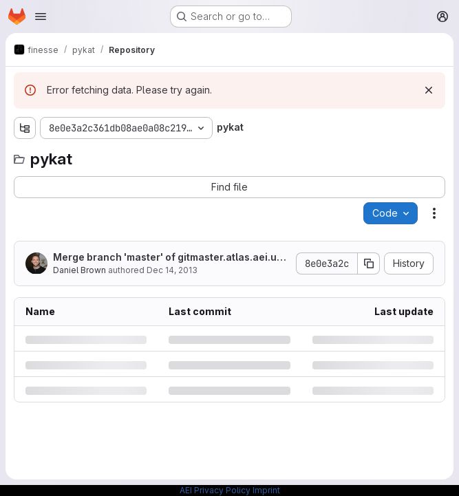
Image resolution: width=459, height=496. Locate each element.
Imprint (266, 490)
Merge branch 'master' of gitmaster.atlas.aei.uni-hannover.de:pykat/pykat (169, 257)
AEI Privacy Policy (215, 490)
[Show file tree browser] (25, 128)
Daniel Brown (79, 270)
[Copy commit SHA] (369, 263)
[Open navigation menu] (41, 17)
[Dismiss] (428, 90)
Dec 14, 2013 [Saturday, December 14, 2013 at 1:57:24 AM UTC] (172, 270)
